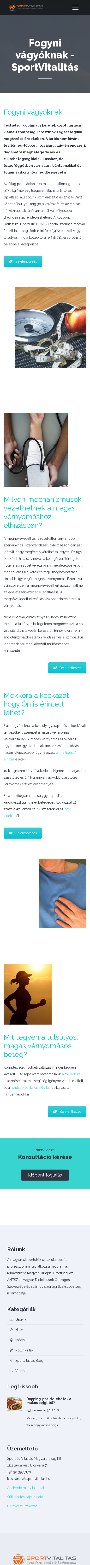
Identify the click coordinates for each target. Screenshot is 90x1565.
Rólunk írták (24, 1350)
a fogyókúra (71, 1074)
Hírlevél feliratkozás (22, 1506)
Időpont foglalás (45, 1174)
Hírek (19, 1330)
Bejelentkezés (23, 261)
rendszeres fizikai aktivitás (30, 1088)
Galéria (20, 1319)
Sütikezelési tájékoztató (25, 1497)
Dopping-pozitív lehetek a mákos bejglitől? (48, 1401)
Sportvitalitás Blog (29, 1360)
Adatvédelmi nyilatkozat (25, 1488)
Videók (20, 1371)
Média (20, 1340)
